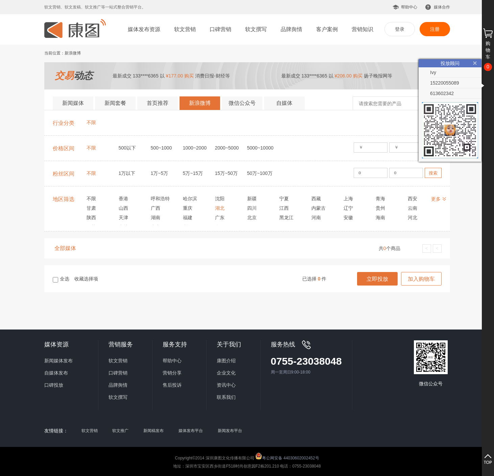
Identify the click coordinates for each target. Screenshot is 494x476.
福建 (187, 217)
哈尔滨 (190, 198)
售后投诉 (172, 385)
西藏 (316, 198)
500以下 (127, 148)
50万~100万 (260, 173)
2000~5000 (227, 148)
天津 (123, 217)
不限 (91, 122)
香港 (123, 198)
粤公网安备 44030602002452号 (287, 456)
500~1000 (161, 148)
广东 (220, 217)
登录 (399, 29)
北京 (252, 217)
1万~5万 (159, 173)
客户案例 (327, 29)
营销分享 (172, 373)
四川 (252, 208)
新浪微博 (200, 103)
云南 (412, 208)
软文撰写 (256, 29)
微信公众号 (242, 103)
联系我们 (226, 397)
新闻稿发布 (153, 430)
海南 (380, 217)
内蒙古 (318, 208)
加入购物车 (421, 279)
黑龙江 (286, 217)
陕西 (91, 217)
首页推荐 (157, 103)
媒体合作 (442, 7)
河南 (316, 217)
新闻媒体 (73, 103)
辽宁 (348, 208)
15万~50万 (226, 173)
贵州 (380, 208)
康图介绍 (226, 360)
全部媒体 (65, 248)
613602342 (442, 93)
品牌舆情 (291, 29)
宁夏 (284, 198)
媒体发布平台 (191, 430)
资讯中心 (226, 385)
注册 (435, 29)
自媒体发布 (56, 373)
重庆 (187, 208)
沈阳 (220, 198)
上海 (348, 198)
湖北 (220, 208)
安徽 (348, 217)
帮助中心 (409, 7)
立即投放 (377, 279)
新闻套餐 (115, 103)
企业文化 (226, 373)
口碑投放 (53, 385)
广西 (155, 208)
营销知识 (362, 29)
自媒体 (284, 103)
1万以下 (127, 173)
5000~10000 (260, 148)
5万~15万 (193, 173)
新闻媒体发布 (58, 360)
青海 (380, 198)
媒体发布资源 (144, 29)
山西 (123, 208)
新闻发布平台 (230, 430)
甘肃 (91, 208)
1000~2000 (195, 148)
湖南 (155, 217)
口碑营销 (220, 29)
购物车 (488, 50)
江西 (284, 208)
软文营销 (185, 29)
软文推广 (120, 430)
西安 (412, 198)
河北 (412, 217)
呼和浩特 (160, 198)
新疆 (252, 198)
